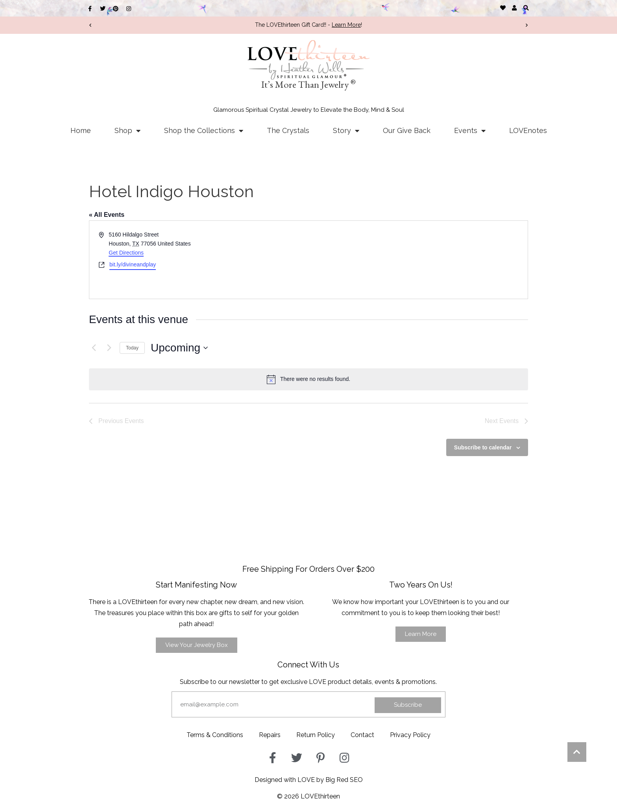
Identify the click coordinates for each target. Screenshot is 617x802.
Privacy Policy (410, 735)
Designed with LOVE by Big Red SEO (309, 780)
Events (470, 130)
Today (132, 348)
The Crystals (288, 130)
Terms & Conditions (215, 735)
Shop (127, 130)
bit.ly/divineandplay (132, 264)
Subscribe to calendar (483, 447)
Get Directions (126, 252)
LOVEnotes (528, 130)
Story (346, 130)
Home (80, 130)
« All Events (106, 214)
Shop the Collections (203, 130)
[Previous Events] (93, 348)
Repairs (270, 735)
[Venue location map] (417, 259)
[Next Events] (109, 348)
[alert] (308, 379)
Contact (362, 735)
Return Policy (315, 735)
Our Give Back (406, 130)
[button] (526, 8)
